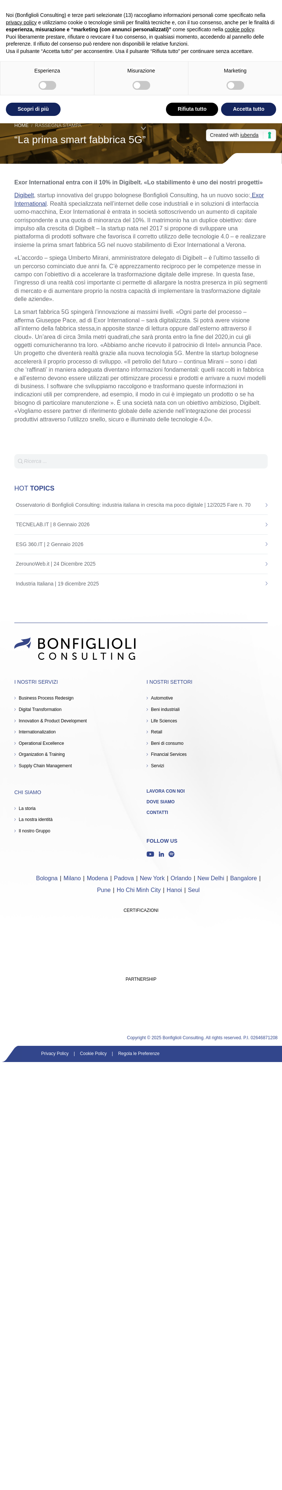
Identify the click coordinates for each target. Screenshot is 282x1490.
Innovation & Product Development (53, 720)
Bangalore (243, 878)
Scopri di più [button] (33, 109)
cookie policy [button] (239, 29)
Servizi (157, 765)
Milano (72, 878)
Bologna (47, 878)
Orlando (181, 878)
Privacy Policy (55, 1053)
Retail (156, 732)
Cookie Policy (93, 1053)
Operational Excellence (41, 743)
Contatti (157, 812)
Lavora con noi (166, 791)
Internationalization (37, 732)
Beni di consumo (167, 743)
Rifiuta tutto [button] (192, 109)
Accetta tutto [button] (248, 109)
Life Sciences (164, 720)
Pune (104, 890)
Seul (194, 890)
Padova (124, 878)
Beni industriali (165, 709)
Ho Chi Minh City (139, 890)
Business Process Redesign (46, 698)
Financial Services (169, 754)
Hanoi (174, 890)
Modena (97, 878)
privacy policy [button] (21, 22)
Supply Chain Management (45, 765)
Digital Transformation (40, 709)
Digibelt (24, 195)
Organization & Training (42, 754)
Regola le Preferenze (139, 1053)
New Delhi (211, 878)
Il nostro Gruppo (34, 831)
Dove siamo (161, 801)
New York (152, 878)
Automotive (162, 698)
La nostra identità (36, 819)
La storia (27, 808)
